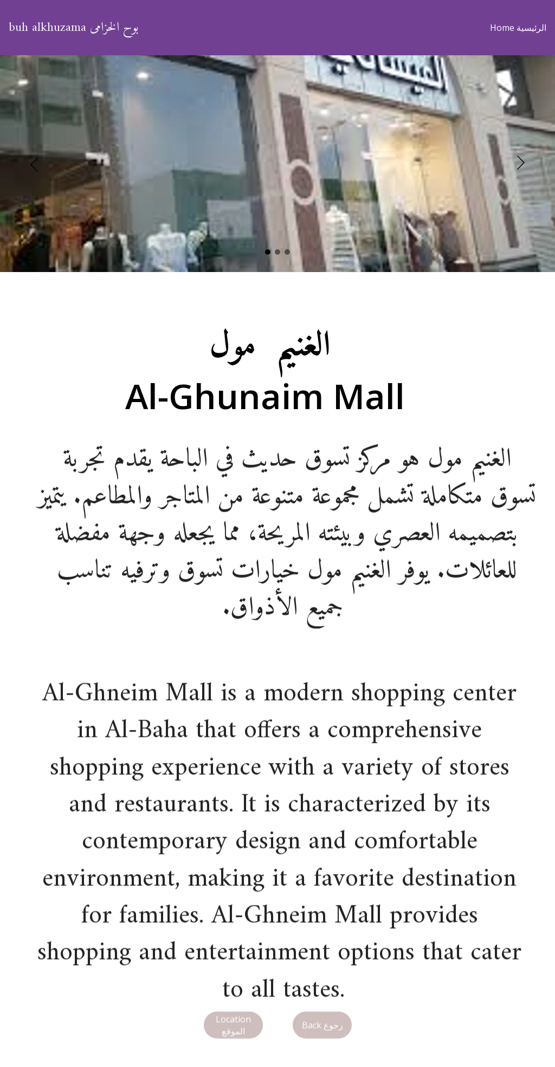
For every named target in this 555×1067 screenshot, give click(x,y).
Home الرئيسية (518, 28)
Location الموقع (233, 1027)
